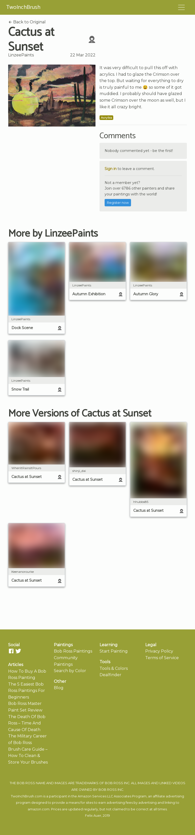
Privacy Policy (159, 651)
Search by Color (70, 670)
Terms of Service (162, 657)
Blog (58, 687)
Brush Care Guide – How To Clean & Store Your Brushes (28, 756)
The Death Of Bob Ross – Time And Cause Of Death (26, 723)
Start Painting (114, 651)
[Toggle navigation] (181, 7)
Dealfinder (110, 674)
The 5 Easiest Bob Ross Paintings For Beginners (26, 691)
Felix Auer (93, 815)
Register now (118, 203)
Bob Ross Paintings (73, 651)
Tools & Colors (114, 668)
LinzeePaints (21, 55)
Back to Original (27, 22)
